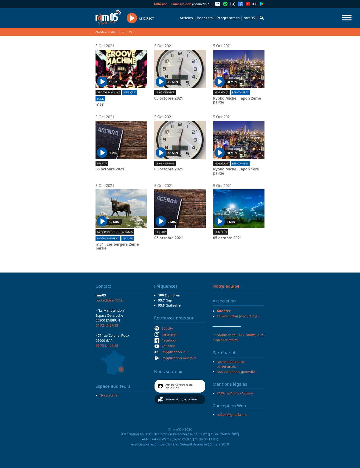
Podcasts (205, 17)
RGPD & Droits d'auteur (235, 393)
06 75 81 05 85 (107, 345)
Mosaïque (221, 92)
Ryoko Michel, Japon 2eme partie (237, 100)
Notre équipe (226, 286)
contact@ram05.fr (110, 300)
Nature (127, 238)
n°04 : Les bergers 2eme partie (117, 246)
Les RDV (102, 163)
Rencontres (240, 92)
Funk (100, 98)
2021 (114, 31)
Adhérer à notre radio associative (179, 386)
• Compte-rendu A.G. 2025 (238, 335)
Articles (186, 17)
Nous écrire (109, 395)
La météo (220, 232)
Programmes (228, 17)
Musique (129, 92)
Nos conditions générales (236, 371)
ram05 (249, 17)
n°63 (100, 105)
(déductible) (191, 4)
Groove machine (108, 92)
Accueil (101, 31)
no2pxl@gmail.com (232, 414)
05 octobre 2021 (168, 98)
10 (122, 31)
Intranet (226, 340)
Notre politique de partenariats (231, 364)
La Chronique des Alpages (114, 232)
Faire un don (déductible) (181, 399)
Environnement (108, 238)
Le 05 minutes (165, 92)
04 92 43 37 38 (107, 325)
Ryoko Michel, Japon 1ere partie (236, 171)
